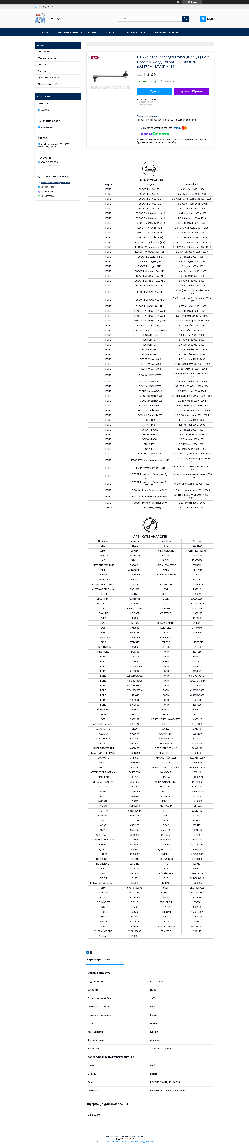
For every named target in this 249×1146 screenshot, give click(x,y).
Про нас (92, 32)
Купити (154, 91)
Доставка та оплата (132, 32)
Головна (43, 32)
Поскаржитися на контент (117, 1142)
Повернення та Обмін (164, 32)
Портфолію (44, 51)
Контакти (108, 32)
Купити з (191, 91)
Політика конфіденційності (142, 1142)
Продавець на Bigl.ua (124, 1139)
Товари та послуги (66, 32)
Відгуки (42, 71)
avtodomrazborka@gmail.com (55, 182)
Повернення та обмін (49, 84)
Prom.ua (139, 1136)
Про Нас (42, 64)
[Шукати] (185, 19)
